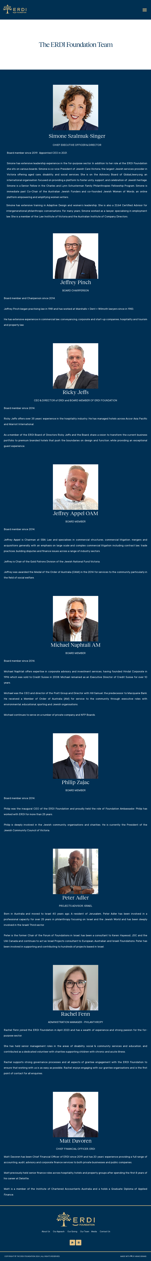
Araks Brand (140, 1256)
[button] (144, 9)
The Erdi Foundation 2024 (28, 1256)
